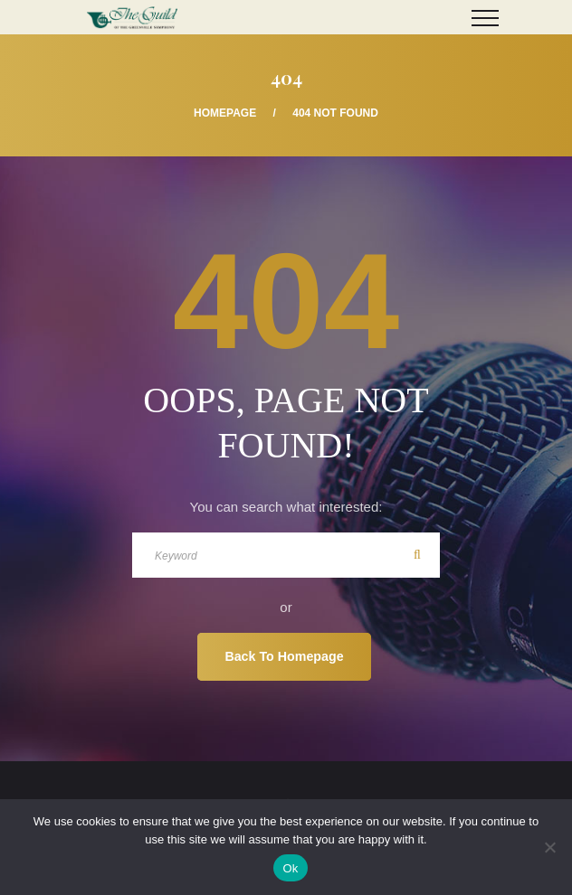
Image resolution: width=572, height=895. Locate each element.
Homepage (225, 113)
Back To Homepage (283, 656)
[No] (549, 847)
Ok (290, 868)
